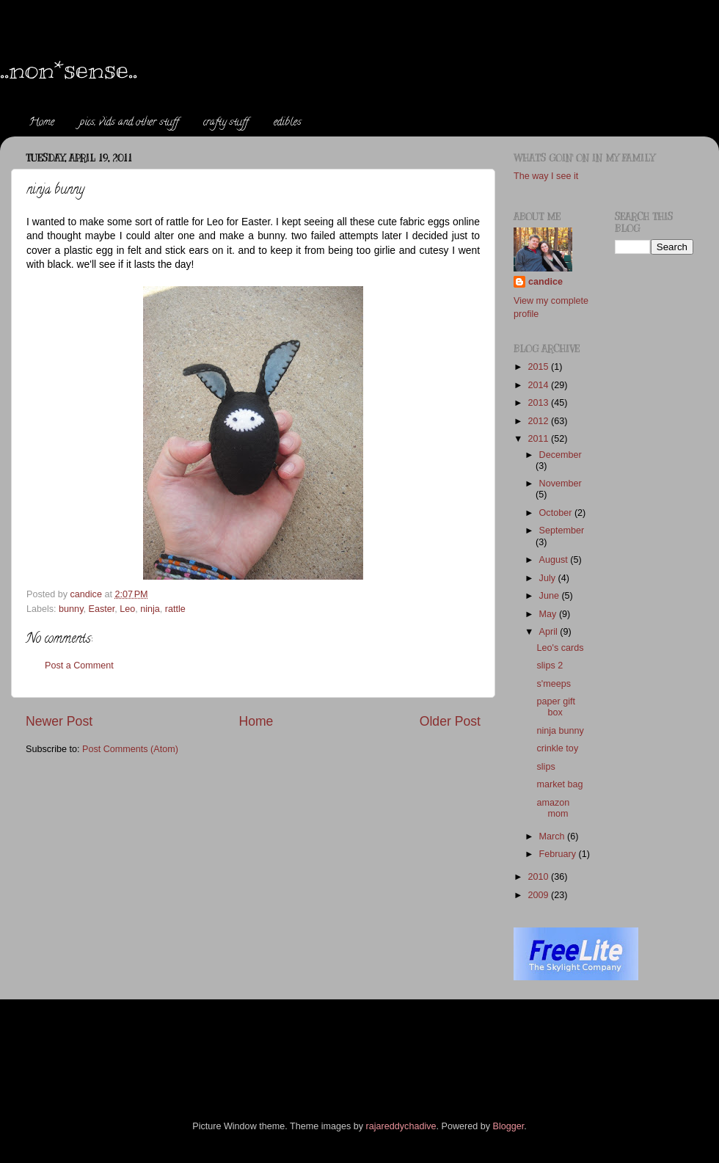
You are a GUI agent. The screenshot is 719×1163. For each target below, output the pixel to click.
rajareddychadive (401, 1126)
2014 (539, 385)
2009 (539, 895)
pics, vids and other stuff (129, 122)
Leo (127, 609)
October (556, 513)
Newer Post (59, 721)
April (550, 632)
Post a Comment (79, 665)
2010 (539, 877)
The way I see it (546, 176)
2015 (539, 367)
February (559, 854)
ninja (150, 609)
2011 (539, 439)
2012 (539, 421)
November (560, 483)
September (562, 530)
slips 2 (549, 665)
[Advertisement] (293, 1040)
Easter (102, 609)
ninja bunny (559, 731)
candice (545, 282)
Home (41, 122)
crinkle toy (557, 748)
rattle (175, 609)
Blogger (509, 1126)
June (550, 596)
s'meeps (553, 684)
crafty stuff (225, 122)
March (553, 836)
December (560, 455)
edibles (288, 122)
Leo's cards (559, 648)
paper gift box (555, 707)
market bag (559, 784)
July (548, 578)
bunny (71, 609)
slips (545, 767)
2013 (539, 403)
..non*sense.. (68, 69)
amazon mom (552, 808)
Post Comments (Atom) (130, 749)
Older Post (450, 721)
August (555, 560)
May (549, 614)
